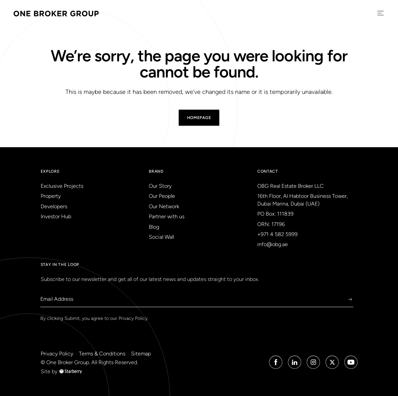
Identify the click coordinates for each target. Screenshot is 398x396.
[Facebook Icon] (275, 362)
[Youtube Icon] (351, 362)
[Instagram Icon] (313, 362)
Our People (162, 196)
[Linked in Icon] (294, 362)
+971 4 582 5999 (277, 234)
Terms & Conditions (102, 353)
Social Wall (161, 237)
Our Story (160, 186)
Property (51, 196)
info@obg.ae (272, 244)
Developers (54, 206)
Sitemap (141, 353)
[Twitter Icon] (332, 362)
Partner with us (166, 216)
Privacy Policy (133, 318)
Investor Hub (56, 216)
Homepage (199, 117)
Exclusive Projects (62, 186)
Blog (154, 227)
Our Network (164, 206)
